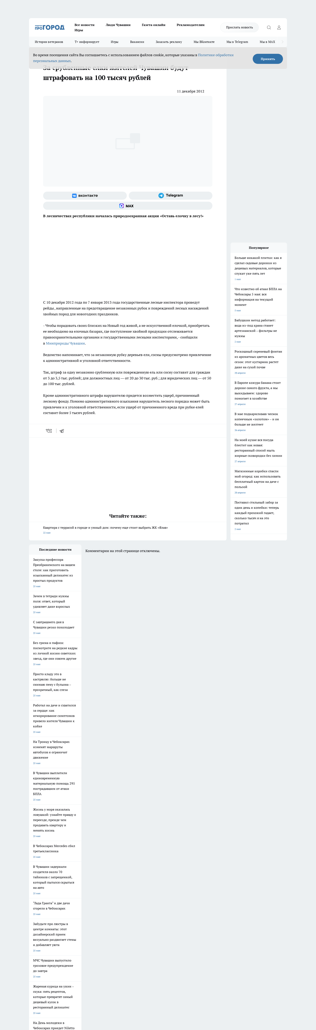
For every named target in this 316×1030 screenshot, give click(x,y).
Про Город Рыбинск (109, 872)
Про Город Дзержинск (41, 882)
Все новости (85, 25)
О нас (83, 896)
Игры (79, 30)
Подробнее (135, 965)
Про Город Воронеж (144, 867)
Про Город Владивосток (77, 882)
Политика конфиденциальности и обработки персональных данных (67, 971)
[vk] (49, 431)
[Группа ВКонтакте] (85, 196)
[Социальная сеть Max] (127, 206)
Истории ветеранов (49, 42)
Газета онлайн (153, 25)
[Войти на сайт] (279, 27)
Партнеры (136, 907)
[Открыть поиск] (269, 27)
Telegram (34, 896)
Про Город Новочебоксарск (44, 867)
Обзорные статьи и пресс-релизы (150, 901)
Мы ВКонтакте (204, 42)
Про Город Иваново (178, 867)
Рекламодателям (191, 25)
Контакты (136, 896)
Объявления (36, 901)
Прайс (32, 907)
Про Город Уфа (141, 872)
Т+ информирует (87, 42)
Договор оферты (89, 901)
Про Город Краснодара (111, 882)
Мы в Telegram (237, 42)
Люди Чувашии (118, 25)
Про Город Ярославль (41, 872)
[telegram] (63, 431)
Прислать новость (239, 27)
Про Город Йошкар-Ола (111, 867)
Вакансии (137, 42)
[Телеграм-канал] (170, 196)
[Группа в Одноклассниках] (215, 874)
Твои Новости (71, 867)
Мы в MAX (267, 42)
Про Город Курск (73, 872)
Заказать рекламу (169, 42)
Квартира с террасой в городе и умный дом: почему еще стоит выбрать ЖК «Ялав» (127, 530)
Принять (268, 59)
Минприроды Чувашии (65, 343)
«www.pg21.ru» (57, 915)
